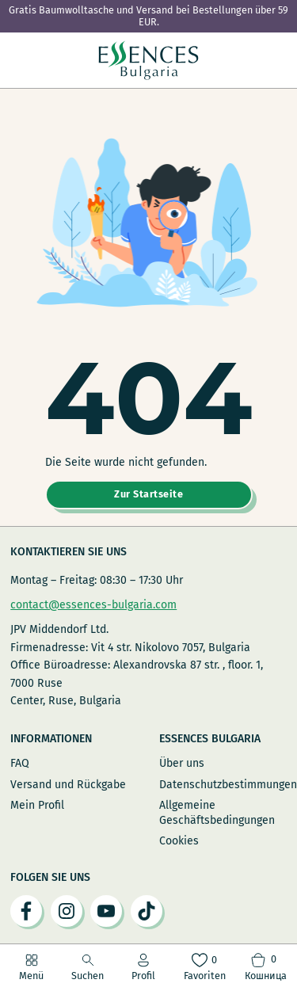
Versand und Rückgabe (68, 784)
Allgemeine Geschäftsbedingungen (217, 812)
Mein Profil (37, 805)
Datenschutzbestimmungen (223, 784)
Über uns (181, 763)
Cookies (179, 841)
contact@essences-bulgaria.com (93, 605)
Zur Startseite (148, 494)
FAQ (19, 763)
